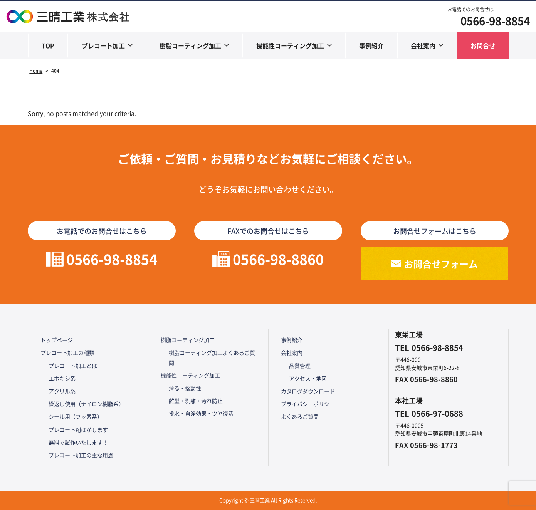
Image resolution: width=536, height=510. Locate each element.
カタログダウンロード (308, 391)
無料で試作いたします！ (78, 442)
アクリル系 (62, 391)
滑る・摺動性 (185, 388)
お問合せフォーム (441, 263)
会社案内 (423, 45)
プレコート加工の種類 (67, 352)
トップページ (56, 340)
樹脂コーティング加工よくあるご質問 (212, 357)
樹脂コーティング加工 (190, 45)
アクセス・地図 (308, 378)
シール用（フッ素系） (75, 416)
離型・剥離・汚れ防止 (196, 400)
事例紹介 (371, 45)
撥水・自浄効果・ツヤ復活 (201, 413)
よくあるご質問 (300, 416)
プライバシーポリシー (308, 404)
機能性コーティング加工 (290, 45)
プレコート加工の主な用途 (81, 455)
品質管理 (300, 365)
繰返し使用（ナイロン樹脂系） (86, 404)
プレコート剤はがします (78, 429)
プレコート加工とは (73, 365)
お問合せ (482, 45)
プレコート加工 (103, 45)
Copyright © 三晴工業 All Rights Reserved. (268, 500)
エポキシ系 (62, 378)
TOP (48, 45)
